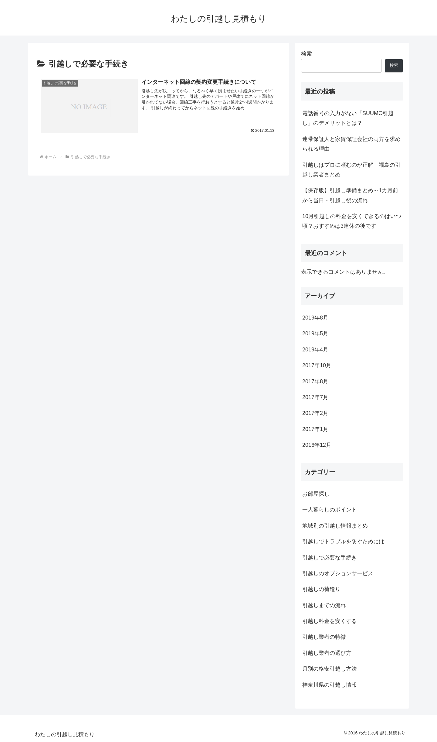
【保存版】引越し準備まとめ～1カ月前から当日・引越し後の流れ (350, 195)
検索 (306, 54)
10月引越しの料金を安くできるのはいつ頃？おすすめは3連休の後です (351, 221)
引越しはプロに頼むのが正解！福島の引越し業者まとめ (351, 170)
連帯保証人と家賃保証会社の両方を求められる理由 (351, 144)
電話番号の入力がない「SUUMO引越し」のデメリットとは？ (348, 118)
